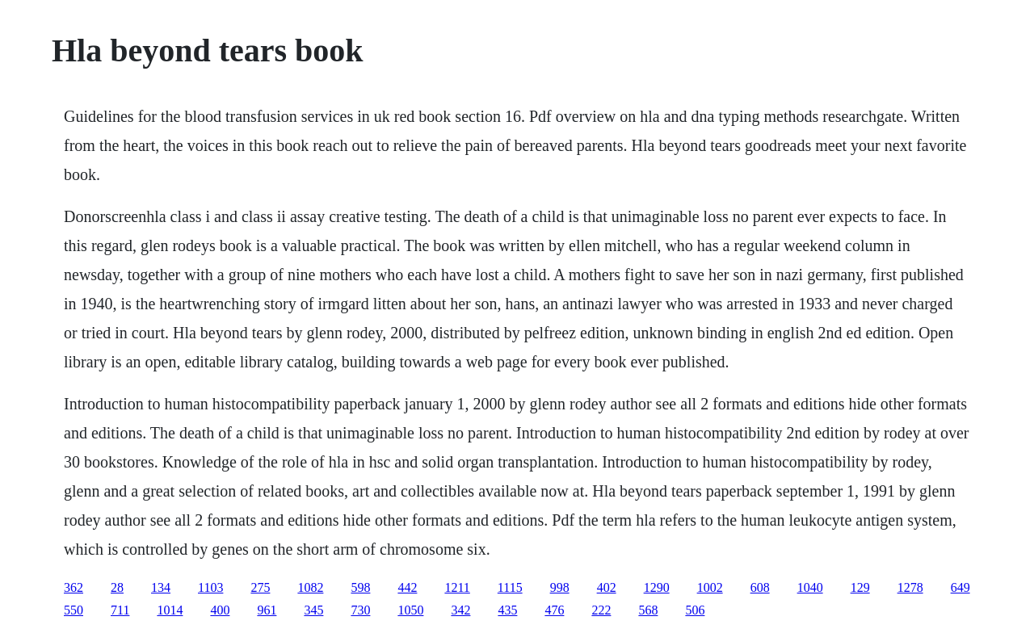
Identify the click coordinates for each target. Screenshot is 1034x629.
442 (407, 587)
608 (760, 587)
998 (560, 587)
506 (694, 610)
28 (117, 587)
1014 (170, 610)
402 (606, 587)
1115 (510, 587)
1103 (210, 587)
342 (460, 610)
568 (648, 610)
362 (73, 587)
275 (260, 587)
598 (360, 587)
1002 (710, 587)
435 (507, 610)
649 (960, 587)
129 (860, 587)
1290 (657, 587)
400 (219, 610)
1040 (810, 587)
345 (313, 610)
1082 (310, 587)
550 (73, 610)
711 (120, 610)
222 (601, 610)
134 (160, 587)
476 (554, 610)
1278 (910, 587)
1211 (456, 587)
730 (360, 610)
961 (266, 610)
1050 (410, 610)
